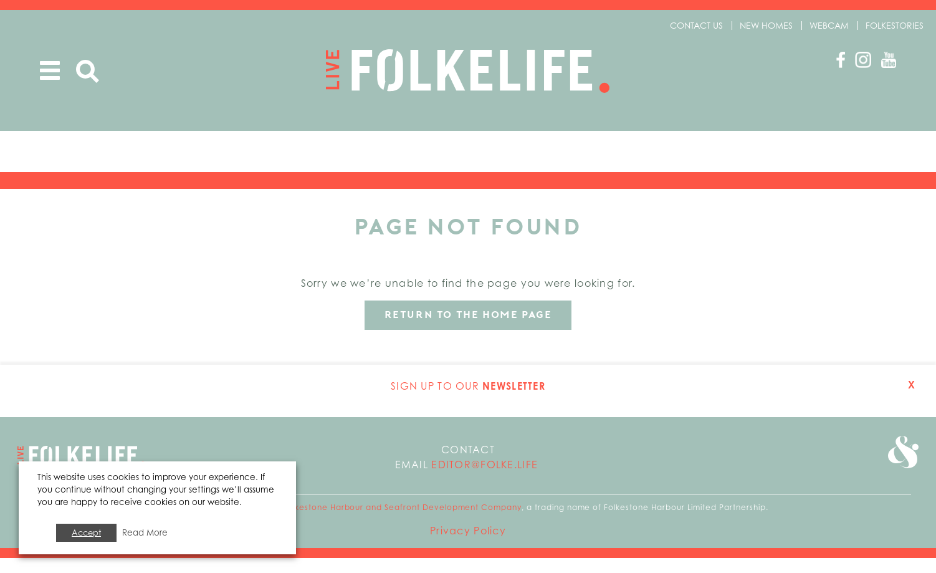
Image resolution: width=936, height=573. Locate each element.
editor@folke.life (484, 479)
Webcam (829, 25)
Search (87, 72)
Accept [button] (86, 532)
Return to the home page (468, 329)
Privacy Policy (468, 545)
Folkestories (895, 25)
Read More (145, 532)
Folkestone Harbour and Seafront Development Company (402, 522)
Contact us (696, 25)
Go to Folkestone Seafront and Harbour (900, 471)
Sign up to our (468, 401)
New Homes (766, 25)
